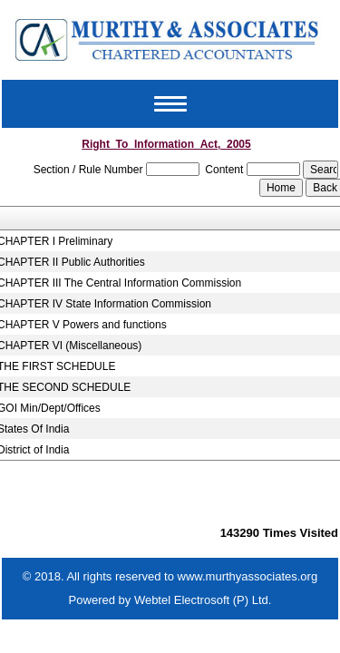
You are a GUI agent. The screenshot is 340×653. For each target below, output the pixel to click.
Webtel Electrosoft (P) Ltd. (203, 600)
